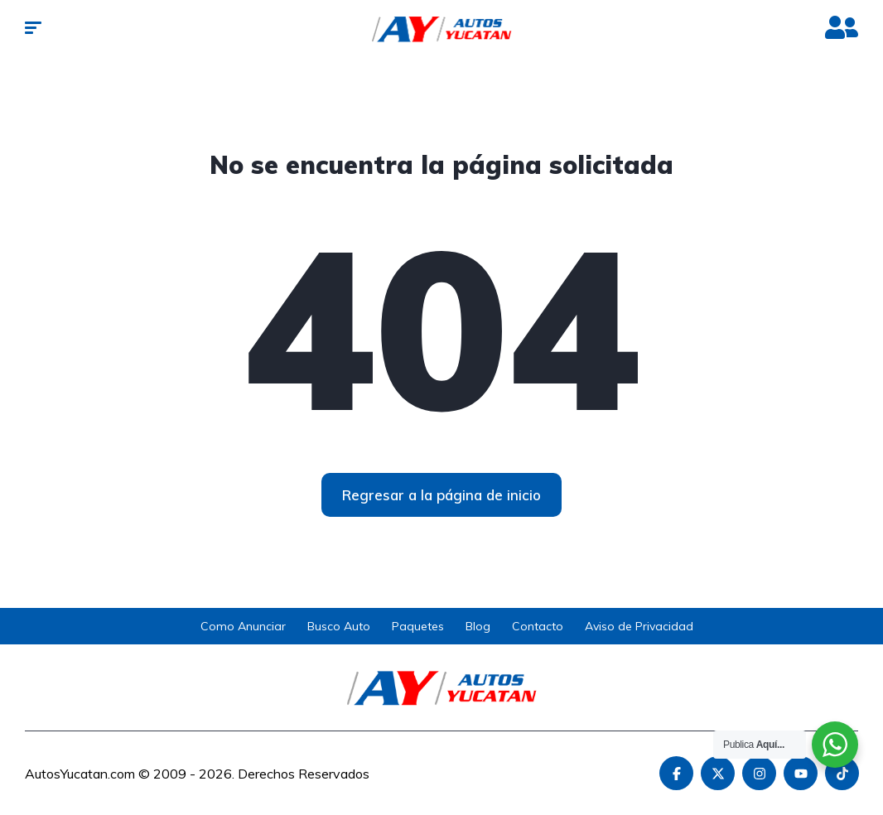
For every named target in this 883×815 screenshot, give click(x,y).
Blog (478, 626)
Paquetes (418, 626)
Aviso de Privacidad (639, 626)
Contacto (537, 626)
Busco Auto (338, 626)
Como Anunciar (243, 626)
